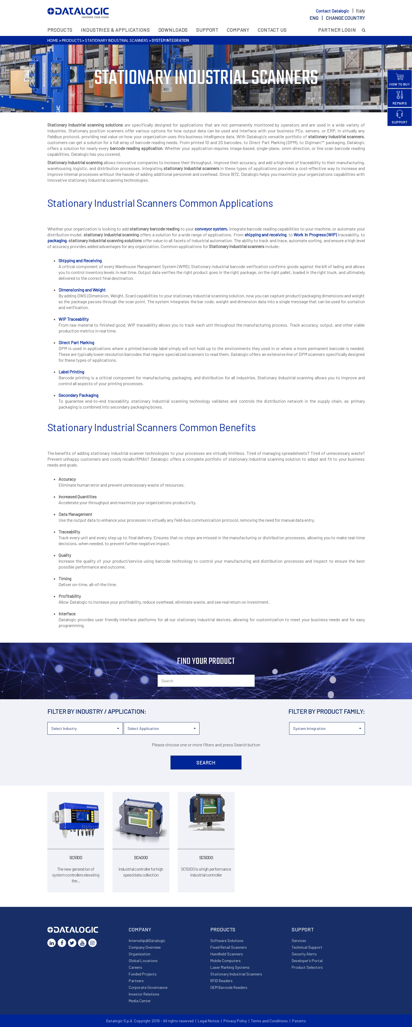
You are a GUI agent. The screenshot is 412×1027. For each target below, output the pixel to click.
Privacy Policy (235, 1020)
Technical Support (307, 947)
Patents (299, 1020)
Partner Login (337, 30)
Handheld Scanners (226, 953)
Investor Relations (144, 994)
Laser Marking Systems (230, 967)
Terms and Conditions (269, 1020)
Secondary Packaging (78, 395)
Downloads (173, 30)
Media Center (140, 1000)
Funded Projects (143, 974)
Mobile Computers (225, 960)
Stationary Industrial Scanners (116, 40)
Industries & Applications (115, 30)
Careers (135, 967)
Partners (136, 980)
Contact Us (272, 30)
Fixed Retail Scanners (228, 947)
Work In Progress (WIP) (315, 234)
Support (207, 30)
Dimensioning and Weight (82, 289)
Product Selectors (307, 967)
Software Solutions (226, 940)
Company (238, 30)
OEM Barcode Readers (228, 987)
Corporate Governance (148, 987)
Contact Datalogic (333, 10)
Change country (345, 18)
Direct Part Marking (76, 342)
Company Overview (145, 947)
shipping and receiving (265, 234)
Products (60, 30)
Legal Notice (208, 1020)
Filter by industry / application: (96, 711)
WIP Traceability (73, 319)
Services (299, 940)
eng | (337, 18)
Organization (139, 953)
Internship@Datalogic (147, 940)
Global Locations (143, 960)
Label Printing (71, 371)
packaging (57, 240)
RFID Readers (221, 980)
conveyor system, (211, 228)
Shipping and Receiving (80, 260)
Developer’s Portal (307, 960)
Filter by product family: (326, 711)
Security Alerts (304, 953)
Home (52, 40)
